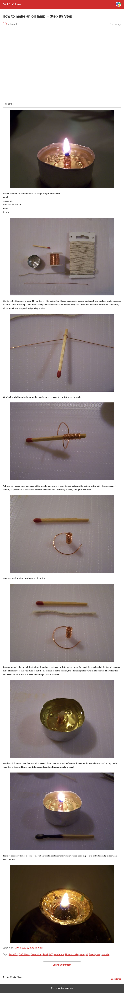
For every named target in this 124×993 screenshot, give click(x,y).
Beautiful (13, 954)
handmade (59, 954)
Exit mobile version (62, 988)
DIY (51, 954)
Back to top (116, 979)
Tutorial (39, 947)
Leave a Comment (62, 965)
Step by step (28, 947)
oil (87, 954)
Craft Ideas (24, 954)
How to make (71, 954)
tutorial (105, 954)
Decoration (36, 954)
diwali (45, 954)
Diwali (18, 947)
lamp (81, 954)
